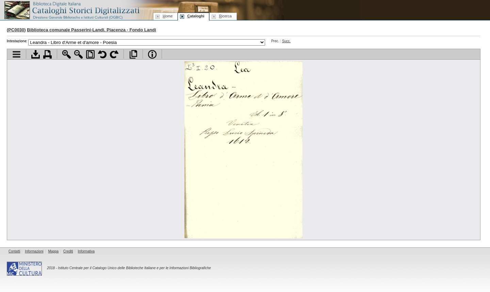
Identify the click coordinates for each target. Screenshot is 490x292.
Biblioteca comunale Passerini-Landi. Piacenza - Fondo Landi (91, 29)
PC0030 (16, 29)
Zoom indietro (78, 54)
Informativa (86, 251)
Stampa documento (47, 54)
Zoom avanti (66, 54)
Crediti (68, 251)
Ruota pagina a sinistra (102, 54)
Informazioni (34, 251)
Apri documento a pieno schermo (133, 54)
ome (168, 16)
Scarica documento (35, 54)
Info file (152, 54)
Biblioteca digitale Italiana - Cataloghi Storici (71, 9)
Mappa (53, 251)
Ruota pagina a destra (114, 54)
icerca (225, 16)
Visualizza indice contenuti (16, 54)
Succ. (286, 41)
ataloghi (195, 16)
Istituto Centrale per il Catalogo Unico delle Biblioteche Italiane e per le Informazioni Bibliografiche (134, 268)
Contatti (14, 251)
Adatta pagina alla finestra (90, 54)
